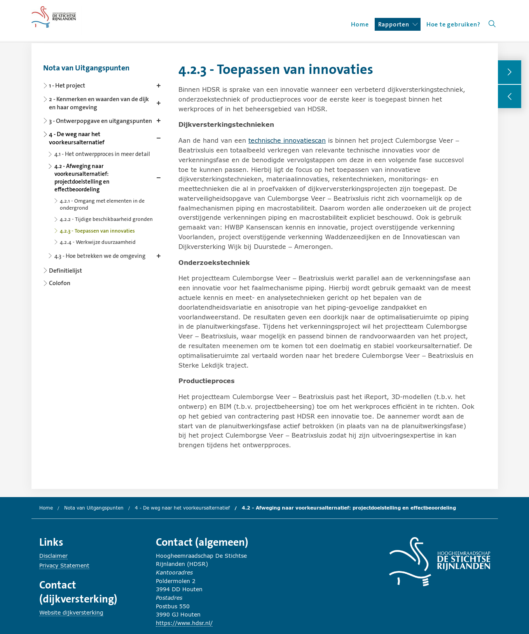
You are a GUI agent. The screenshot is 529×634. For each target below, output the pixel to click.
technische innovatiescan (287, 140)
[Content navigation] (103, 173)
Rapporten (398, 24)
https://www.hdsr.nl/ (184, 623)
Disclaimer (53, 555)
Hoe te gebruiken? (453, 24)
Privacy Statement (64, 565)
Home (359, 24)
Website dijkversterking (71, 612)
